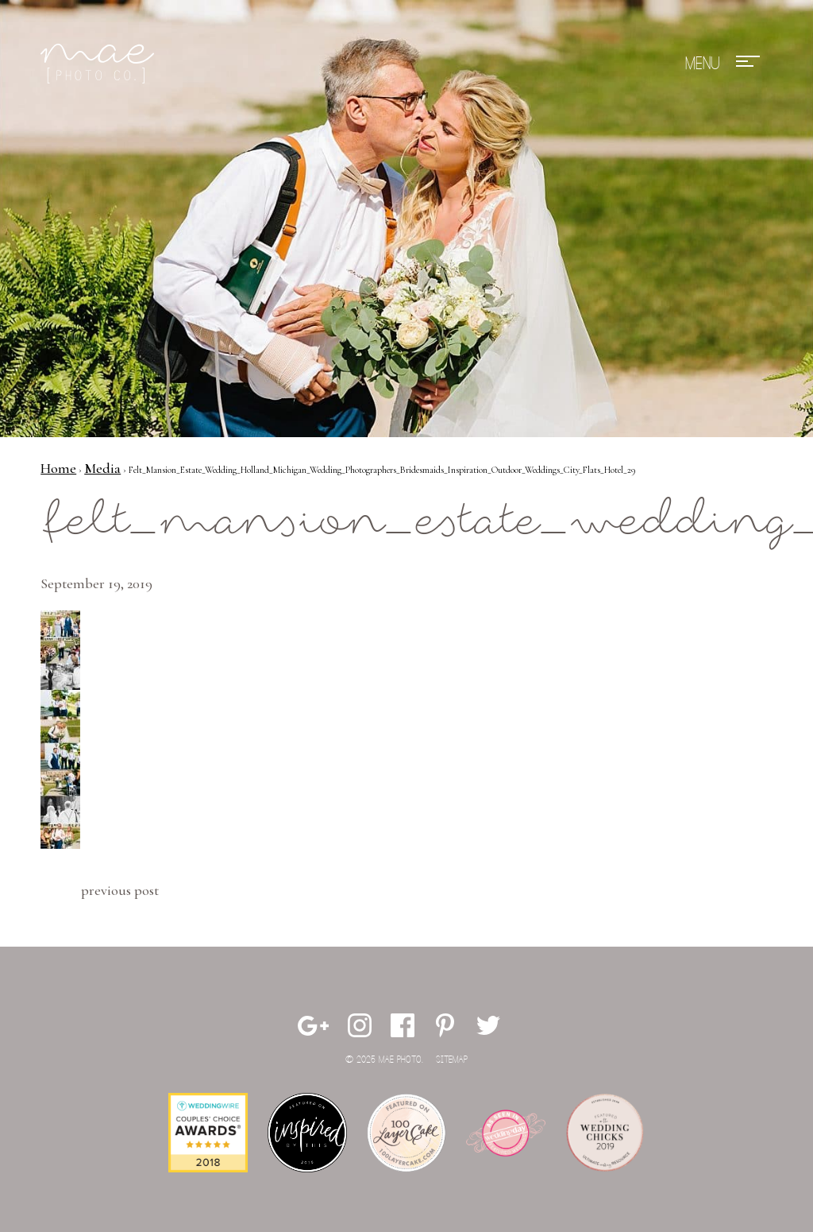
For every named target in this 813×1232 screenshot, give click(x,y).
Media (102, 468)
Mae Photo (100, 63)
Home (58, 468)
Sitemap (452, 1059)
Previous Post (120, 890)
